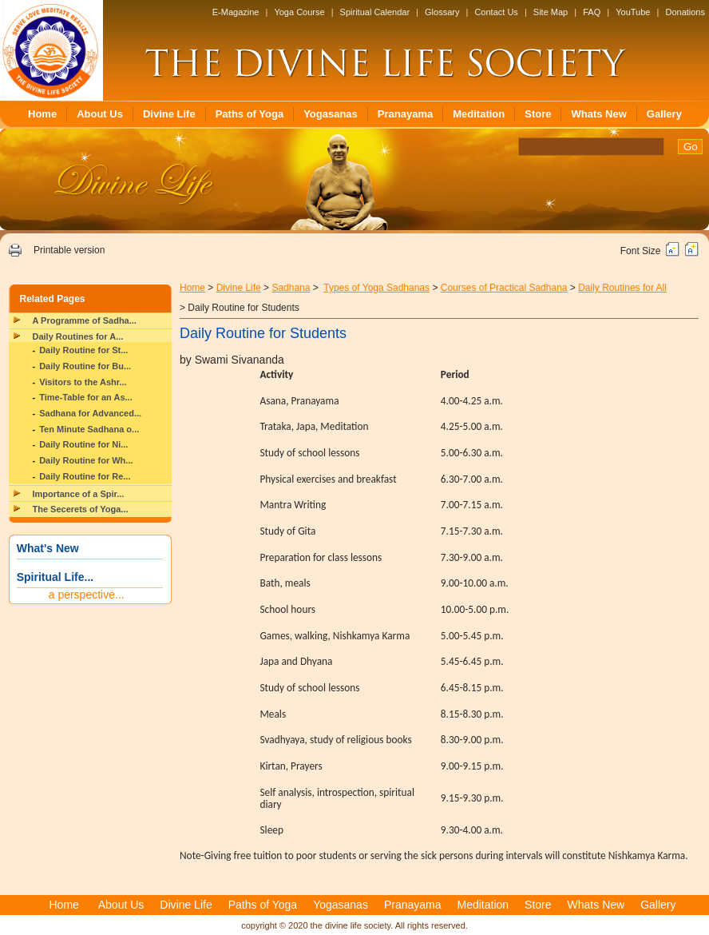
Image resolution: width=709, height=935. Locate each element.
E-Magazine (235, 12)
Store (538, 114)
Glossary (442, 12)
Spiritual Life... (55, 577)
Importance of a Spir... (79, 494)
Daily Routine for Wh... (86, 460)
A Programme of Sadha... (85, 320)
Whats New (598, 114)
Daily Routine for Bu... (85, 366)
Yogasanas (330, 114)
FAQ (591, 12)
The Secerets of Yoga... (81, 509)
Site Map (550, 12)
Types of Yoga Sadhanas (376, 287)
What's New (48, 548)
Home (42, 114)
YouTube (633, 12)
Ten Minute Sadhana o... (89, 429)
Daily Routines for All (622, 287)
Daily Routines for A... (78, 336)
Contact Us (495, 12)
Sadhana (290, 287)
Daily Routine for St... (83, 350)
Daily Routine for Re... (84, 476)
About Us (100, 114)
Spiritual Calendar (375, 12)
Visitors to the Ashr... (82, 382)
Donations (685, 12)
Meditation (479, 114)
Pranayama (405, 114)
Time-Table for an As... (86, 397)
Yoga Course (299, 12)
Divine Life (169, 114)
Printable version (69, 250)
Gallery (664, 114)
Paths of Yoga (249, 114)
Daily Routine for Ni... (83, 444)
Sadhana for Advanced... (90, 413)
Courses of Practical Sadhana (504, 287)
